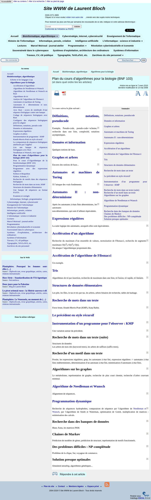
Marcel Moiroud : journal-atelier (47, 45)
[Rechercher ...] (128, 60)
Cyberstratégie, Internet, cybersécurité (82, 36)
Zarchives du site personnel (108, 55)
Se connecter (11, 60)
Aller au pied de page (55, 1)
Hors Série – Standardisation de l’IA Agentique (24, 278)
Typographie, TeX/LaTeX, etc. (73, 55)
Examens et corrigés (21, 196)
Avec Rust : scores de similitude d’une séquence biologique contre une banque (30, 111)
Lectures (22, 45)
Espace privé (92, 486)
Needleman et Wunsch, (27, 152)
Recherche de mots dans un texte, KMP (29, 184)
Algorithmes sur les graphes (116, 195)
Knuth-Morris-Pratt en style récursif (27, 139)
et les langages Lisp (21, 80)
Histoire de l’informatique (21, 41)
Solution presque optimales (116, 219)
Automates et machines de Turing (26, 102)
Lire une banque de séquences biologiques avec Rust (30, 148)
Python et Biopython (21, 174)
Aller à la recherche (37, 1)
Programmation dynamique (24, 166)
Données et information (22, 128)
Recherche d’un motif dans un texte (120, 192)
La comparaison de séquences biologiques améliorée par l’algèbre (30, 143)
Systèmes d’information (126, 50)
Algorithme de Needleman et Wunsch (28, 88)
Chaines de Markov (112, 214)
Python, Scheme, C (21, 176)
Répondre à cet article (72, 474)
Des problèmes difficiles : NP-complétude (122, 216)
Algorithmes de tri (20, 96)
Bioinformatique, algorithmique (40, 36)
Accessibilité (6, 1)
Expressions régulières (22, 131)
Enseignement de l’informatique (123, 36)
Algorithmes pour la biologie (102, 72)
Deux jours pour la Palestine (15, 284)
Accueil (14, 36)
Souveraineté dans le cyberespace (30, 50)
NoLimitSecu (14, 280)
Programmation (77, 45)
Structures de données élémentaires (27, 187)
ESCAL (141, 498)
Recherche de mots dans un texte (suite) (121, 190)
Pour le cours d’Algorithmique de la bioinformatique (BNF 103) (30, 161)
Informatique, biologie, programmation (26, 199)
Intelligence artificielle (86, 41)
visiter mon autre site (74, 17)
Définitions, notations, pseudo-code (27, 125)
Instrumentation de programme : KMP (28, 136)
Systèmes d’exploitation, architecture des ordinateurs (81, 50)
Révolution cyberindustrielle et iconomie (112, 45)
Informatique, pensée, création (55, 41)
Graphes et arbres (20, 134)
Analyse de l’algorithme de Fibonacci (28, 99)
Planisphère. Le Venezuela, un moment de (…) (24, 299)
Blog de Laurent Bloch (17, 287)
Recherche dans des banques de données (122, 211)
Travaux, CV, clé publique (40, 55)
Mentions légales (75, 486)
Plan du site (48, 486)
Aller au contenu (20, 1)
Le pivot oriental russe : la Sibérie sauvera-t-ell (24, 290)
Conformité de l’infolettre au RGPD (59, 29)
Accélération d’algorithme (24, 86)
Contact (60, 486)
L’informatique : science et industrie (123, 41)
